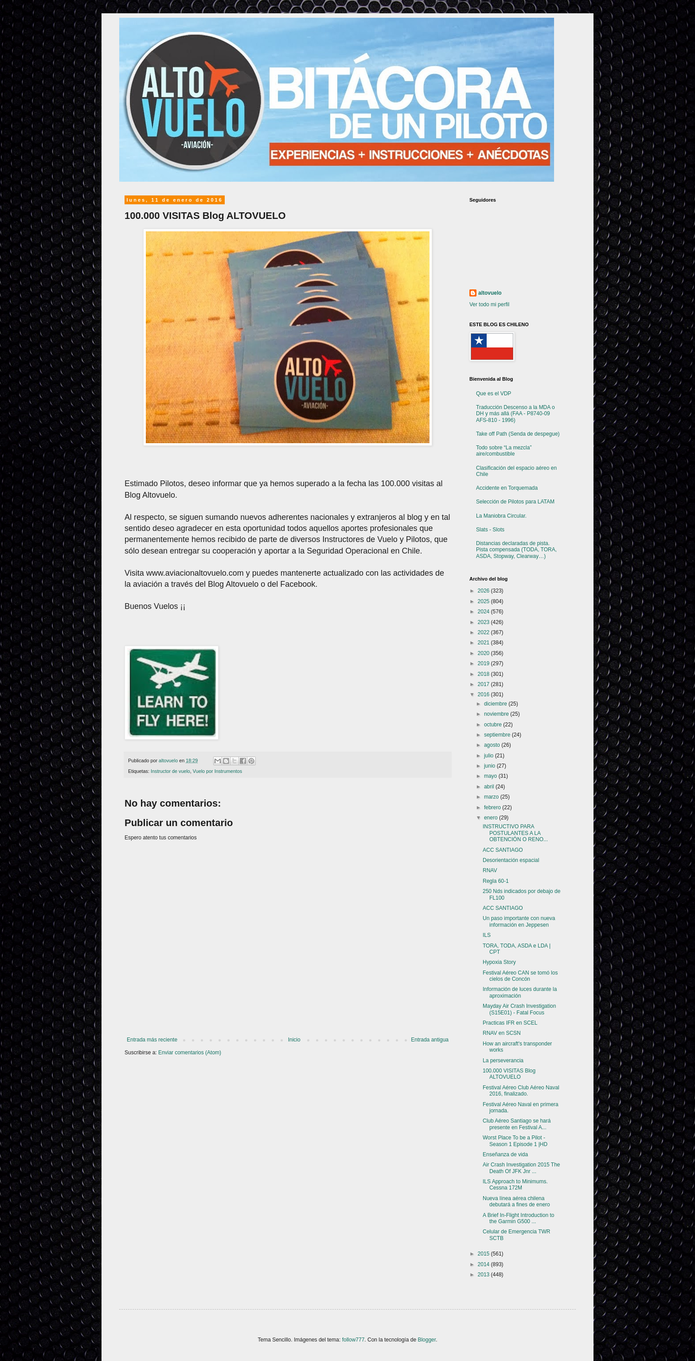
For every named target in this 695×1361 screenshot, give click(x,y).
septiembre (498, 735)
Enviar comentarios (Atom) (189, 1052)
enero (491, 818)
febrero (493, 807)
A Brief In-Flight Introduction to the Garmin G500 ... (518, 1218)
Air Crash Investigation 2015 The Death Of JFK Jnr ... (521, 1168)
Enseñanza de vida (505, 1154)
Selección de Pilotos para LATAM (515, 502)
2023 (484, 622)
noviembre (497, 714)
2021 (484, 643)
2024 (484, 611)
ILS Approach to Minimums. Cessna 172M (515, 1184)
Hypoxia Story (499, 962)
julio (489, 756)
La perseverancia (503, 1060)
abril (490, 787)
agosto (492, 745)
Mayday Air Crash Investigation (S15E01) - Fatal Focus (519, 1009)
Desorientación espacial (511, 860)
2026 (484, 591)
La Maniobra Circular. (501, 516)
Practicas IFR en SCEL (510, 1023)
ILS (487, 935)
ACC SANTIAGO (503, 850)
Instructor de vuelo (170, 771)
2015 (484, 1254)
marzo (492, 797)
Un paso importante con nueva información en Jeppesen (519, 921)
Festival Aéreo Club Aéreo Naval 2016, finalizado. (521, 1090)
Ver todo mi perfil (489, 304)
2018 (484, 674)
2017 (484, 684)
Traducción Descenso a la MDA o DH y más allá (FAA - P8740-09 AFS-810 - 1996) (515, 413)
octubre (493, 724)
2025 (484, 601)
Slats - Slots (490, 529)
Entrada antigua (430, 1040)
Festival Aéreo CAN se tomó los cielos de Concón (520, 976)
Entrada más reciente (152, 1040)
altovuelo (490, 293)
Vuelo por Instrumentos (217, 771)
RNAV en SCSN (502, 1033)
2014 (484, 1264)
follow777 (353, 1340)
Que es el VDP (493, 393)
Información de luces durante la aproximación (520, 992)
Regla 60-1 (496, 881)
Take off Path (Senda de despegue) (518, 434)
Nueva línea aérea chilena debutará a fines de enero (516, 1201)
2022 (484, 632)
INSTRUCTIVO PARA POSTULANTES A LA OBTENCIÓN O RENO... (515, 832)
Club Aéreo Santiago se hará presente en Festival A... (517, 1124)
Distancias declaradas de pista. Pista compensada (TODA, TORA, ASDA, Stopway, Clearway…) (516, 549)
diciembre (496, 704)
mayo (491, 776)
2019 (484, 663)
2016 (484, 694)
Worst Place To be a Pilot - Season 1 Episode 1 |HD (515, 1141)
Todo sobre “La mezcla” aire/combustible (503, 451)
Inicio (294, 1040)
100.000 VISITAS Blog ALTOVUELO (509, 1074)
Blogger (427, 1340)
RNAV (490, 870)
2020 (484, 653)
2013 (484, 1274)
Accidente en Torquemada (507, 488)
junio (490, 766)
